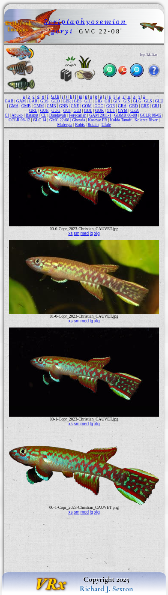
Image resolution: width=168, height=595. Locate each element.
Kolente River (146, 119)
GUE (44, 110)
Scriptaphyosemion (85, 21)
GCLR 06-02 (150, 115)
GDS (44, 101)
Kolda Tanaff (121, 119)
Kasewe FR (97, 119)
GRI (155, 105)
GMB (26, 105)
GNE (75, 105)
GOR (110, 105)
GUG (55, 110)
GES (77, 101)
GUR (99, 110)
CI (7, 115)
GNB (63, 105)
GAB (9, 101)
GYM (122, 110)
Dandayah (57, 115)
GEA (134, 110)
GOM (86, 105)
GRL (33, 110)
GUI (67, 110)
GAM (21, 101)
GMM (38, 105)
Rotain (93, 124)
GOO (99, 105)
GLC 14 (39, 119)
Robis (79, 124)
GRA (122, 105)
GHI (88, 101)
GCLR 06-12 (19, 119)
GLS (148, 101)
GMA (13, 105)
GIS (126, 101)
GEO (55, 101)
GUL (88, 110)
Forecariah (77, 115)
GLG (137, 101)
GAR (33, 101)
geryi (62, 31)
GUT (111, 110)
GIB (98, 101)
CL (43, 115)
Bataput (32, 115)
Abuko (17, 115)
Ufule (106, 124)
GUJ (77, 110)
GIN (116, 101)
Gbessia (78, 119)
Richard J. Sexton (106, 588)
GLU (159, 101)
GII (107, 101)
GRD (133, 105)
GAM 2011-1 (100, 115)
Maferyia (64, 124)
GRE (145, 105)
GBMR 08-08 (125, 115)
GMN (51, 105)
